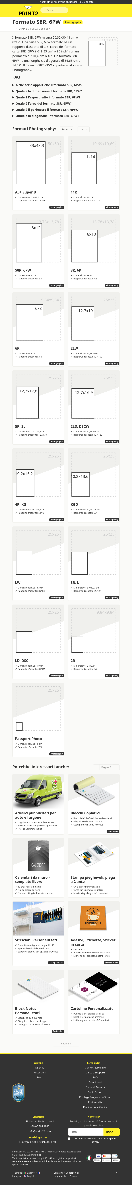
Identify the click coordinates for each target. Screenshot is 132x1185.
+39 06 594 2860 (38, 1126)
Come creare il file (94, 1067)
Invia (111, 1132)
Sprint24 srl (18, 1151)
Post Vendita (94, 1102)
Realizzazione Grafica (93, 1107)
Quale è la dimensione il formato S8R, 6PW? (49, 92)
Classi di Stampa (94, 1087)
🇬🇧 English (29, 1176)
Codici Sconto (93, 1092)
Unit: (83, 130)
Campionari (93, 1082)
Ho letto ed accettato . (95, 1140)
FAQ (94, 1077)
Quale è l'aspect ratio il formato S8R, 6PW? (48, 98)
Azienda (38, 1067)
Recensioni (38, 1072)
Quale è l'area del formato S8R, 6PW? (44, 104)
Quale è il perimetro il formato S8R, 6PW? (47, 110)
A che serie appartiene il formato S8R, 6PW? (49, 86)
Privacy (73, 1176)
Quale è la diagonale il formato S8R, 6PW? (47, 117)
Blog (38, 1077)
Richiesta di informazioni (38, 1121)
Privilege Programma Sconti (93, 1097)
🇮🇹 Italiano (29, 1172)
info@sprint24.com (38, 1131)
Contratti (58, 1172)
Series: (66, 130)
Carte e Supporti (94, 1072)
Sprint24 (29, 11)
